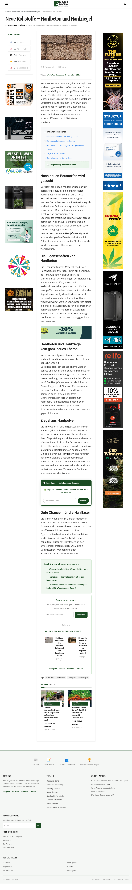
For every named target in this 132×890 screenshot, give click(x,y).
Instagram (53, 669)
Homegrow (71, 678)
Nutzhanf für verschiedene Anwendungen (26, 12)
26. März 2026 (77, 727)
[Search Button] (125, 4)
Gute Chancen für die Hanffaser (60, 158)
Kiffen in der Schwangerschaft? (102, 795)
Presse (127, 879)
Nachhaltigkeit (83, 678)
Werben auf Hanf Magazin (12, 837)
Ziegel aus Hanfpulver (56, 153)
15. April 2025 (83, 657)
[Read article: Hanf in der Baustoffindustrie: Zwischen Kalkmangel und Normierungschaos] (49, 640)
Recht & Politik (52, 803)
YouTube (62, 669)
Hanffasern (68, 453)
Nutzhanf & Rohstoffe (55, 796)
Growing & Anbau (53, 788)
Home (7, 12)
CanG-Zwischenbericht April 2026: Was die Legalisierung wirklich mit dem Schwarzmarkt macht (110, 781)
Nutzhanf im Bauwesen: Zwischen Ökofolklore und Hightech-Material (83, 645)
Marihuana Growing (49, 703)
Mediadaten (7, 840)
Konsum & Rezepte (54, 800)
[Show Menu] (6, 4)
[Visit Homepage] (64, 3)
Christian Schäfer (16, 25)
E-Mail (78, 75)
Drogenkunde (8, 867)
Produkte (69, 867)
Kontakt (120, 879)
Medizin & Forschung (55, 785)
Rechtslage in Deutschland (78, 703)
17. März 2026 (59, 659)
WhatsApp (51, 75)
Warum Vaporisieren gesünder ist (103, 788)
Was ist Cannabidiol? (98, 791)
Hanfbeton (49, 678)
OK (38, 826)
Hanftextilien (60, 678)
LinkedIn (71, 75)
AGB (114, 879)
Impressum (96, 879)
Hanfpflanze (71, 233)
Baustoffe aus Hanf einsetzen (52, 12)
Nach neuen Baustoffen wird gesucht (62, 136)
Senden (83, 501)
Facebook (60, 75)
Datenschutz (106, 879)
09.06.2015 (32, 25)
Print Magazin (71, 871)
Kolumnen (6, 863)
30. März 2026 (49, 730)
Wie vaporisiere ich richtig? (100, 784)
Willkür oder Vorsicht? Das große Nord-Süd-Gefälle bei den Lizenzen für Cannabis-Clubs (79, 713)
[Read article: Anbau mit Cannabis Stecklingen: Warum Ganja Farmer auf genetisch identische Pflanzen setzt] (52, 698)
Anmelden (81, 615)
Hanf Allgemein (71, 863)
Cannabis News (53, 781)
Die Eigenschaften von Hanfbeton (61, 141)
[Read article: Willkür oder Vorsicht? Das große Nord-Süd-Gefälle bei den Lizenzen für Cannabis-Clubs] (80, 698)
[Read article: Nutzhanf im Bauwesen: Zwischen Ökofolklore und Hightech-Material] (72, 640)
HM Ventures (7, 844)
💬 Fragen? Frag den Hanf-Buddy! (61, 165)
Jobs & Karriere (8, 847)
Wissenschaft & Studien (56, 807)
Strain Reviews (52, 792)
